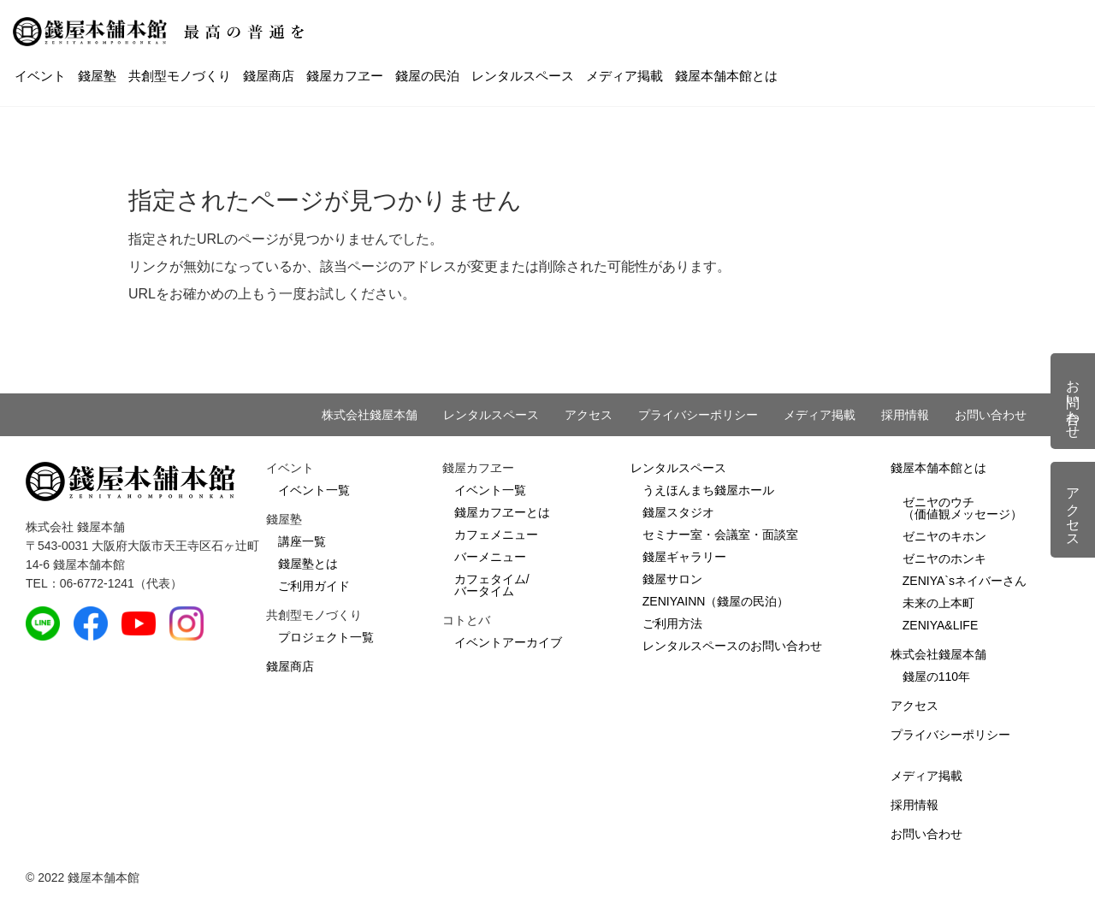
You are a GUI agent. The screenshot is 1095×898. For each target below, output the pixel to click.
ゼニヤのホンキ (944, 558)
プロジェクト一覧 (326, 637)
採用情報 (905, 415)
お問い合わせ (991, 415)
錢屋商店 (268, 75)
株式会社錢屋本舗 (369, 415)
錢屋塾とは (308, 563)
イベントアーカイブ (508, 642)
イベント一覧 (314, 490)
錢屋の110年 (936, 676)
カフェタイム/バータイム (492, 585)
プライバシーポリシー (698, 415)
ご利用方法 (672, 623)
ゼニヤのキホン (944, 536)
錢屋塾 (97, 75)
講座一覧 (302, 541)
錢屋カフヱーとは (502, 512)
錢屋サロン (672, 579)
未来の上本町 (938, 603)
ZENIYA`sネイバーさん (965, 581)
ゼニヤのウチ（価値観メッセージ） (962, 508)
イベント (40, 75)
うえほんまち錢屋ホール (708, 490)
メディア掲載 (624, 75)
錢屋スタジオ (678, 512)
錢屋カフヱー (344, 75)
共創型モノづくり (179, 75)
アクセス (589, 415)
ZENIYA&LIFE (940, 625)
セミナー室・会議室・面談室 (720, 534)
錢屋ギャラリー (684, 557)
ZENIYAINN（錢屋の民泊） (716, 601)
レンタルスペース (522, 75)
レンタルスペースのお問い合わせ (732, 646)
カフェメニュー (496, 534)
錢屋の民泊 (427, 75)
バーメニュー (490, 557)
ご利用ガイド (314, 586)
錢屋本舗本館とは (726, 75)
